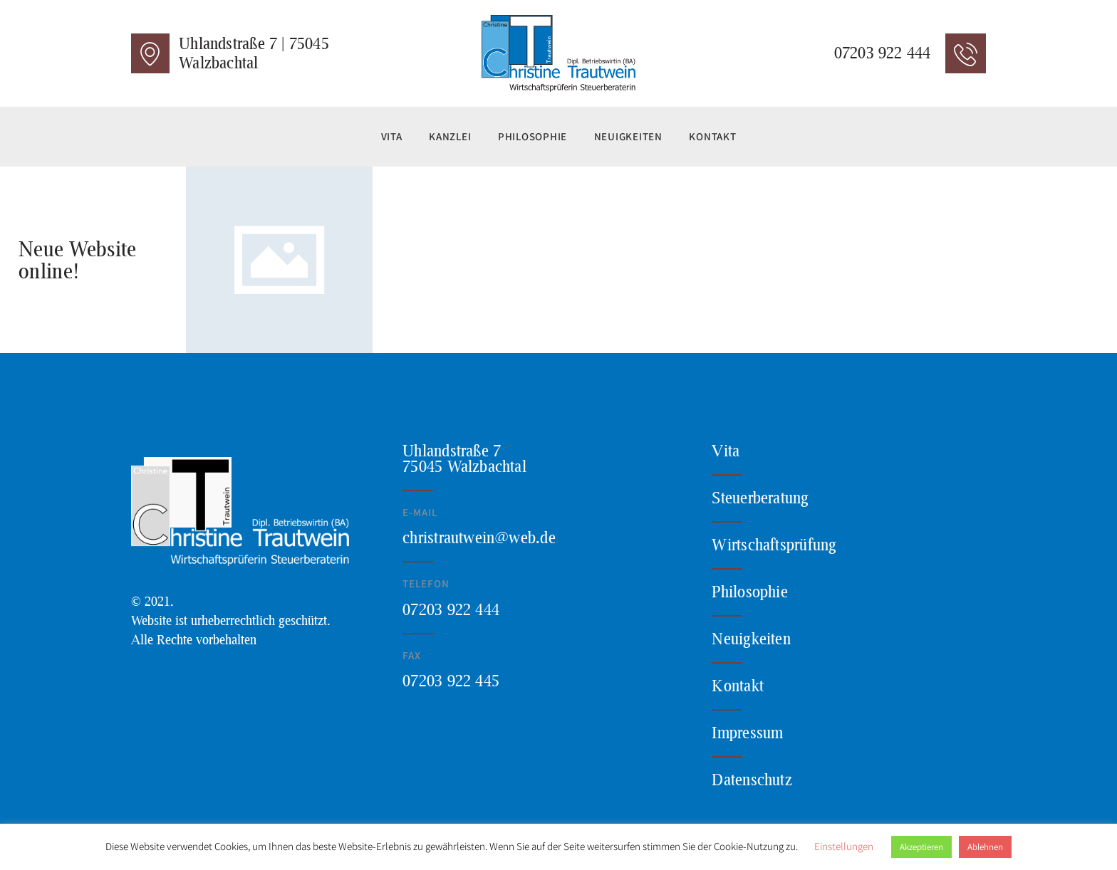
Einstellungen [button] (843, 846)
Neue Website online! (77, 260)
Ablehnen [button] (985, 847)
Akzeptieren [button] (921, 847)
